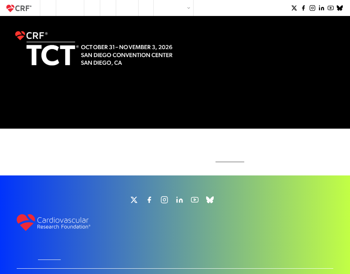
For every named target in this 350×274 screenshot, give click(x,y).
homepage (230, 116)
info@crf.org (175, 224)
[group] (134, 158)
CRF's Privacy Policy (189, 263)
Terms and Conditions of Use (240, 263)
